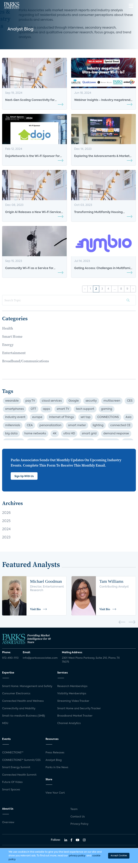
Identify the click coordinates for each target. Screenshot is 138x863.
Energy (8, 344)
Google (73, 400)
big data (11, 433)
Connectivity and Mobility (18, 708)
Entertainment (14, 352)
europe (37, 417)
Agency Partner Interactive (84, 858)
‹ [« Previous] (84, 289)
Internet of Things (61, 417)
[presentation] (122, 623)
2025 (6, 521)
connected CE (120, 425)
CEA (30, 425)
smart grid (89, 433)
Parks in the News (57, 767)
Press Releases (55, 752)
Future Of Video (12, 782)
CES (129, 400)
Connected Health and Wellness (23, 701)
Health (7, 328)
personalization (50, 425)
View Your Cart (55, 793)
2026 (6, 513)
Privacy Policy (79, 824)
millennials (12, 425)
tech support (85, 409)
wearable (12, 400)
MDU (5, 723)
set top (86, 417)
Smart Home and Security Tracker (79, 708)
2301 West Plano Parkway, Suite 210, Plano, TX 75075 (91, 660)
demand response (116, 433)
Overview (8, 822)
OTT (33, 409)
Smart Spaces (11, 789)
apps (46, 409)
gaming (106, 409)
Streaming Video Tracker (73, 701)
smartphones (14, 409)
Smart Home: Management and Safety (27, 686)
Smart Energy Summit (16, 767)
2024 (6, 529)
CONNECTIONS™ (12, 752)
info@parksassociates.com (40, 658)
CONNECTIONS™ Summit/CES (21, 760)
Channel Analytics (69, 723)
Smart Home (12, 336)
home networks (35, 433)
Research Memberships (72, 686)
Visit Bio (38, 609)
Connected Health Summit (19, 775)
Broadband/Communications (25, 361)
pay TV (30, 400)
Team (74, 809)
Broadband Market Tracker (74, 716)
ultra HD (69, 433)
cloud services (52, 400)
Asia (128, 417)
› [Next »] (133, 289)
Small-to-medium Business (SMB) (23, 716)
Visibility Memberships (71, 693)
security (91, 400)
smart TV (63, 409)
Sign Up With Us (24, 476)
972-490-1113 (10, 658)
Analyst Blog (54, 760)
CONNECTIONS (108, 417)
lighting (98, 425)
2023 (6, 537)
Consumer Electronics (16, 693)
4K (55, 433)
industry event (15, 417)
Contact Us (77, 816)
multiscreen (112, 400)
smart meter (77, 425)
